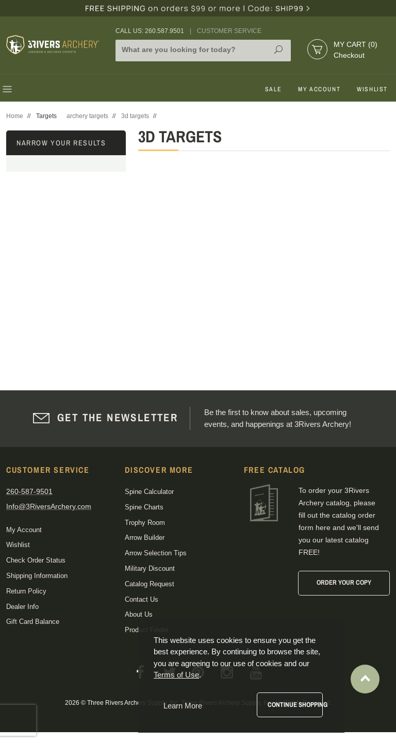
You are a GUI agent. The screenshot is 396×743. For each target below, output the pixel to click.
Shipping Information (37, 576)
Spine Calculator (149, 492)
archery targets (87, 116)
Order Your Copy (344, 582)
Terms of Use (176, 674)
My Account (319, 89)
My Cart (355, 44)
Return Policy (26, 591)
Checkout (349, 55)
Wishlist (372, 89)
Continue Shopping (295, 704)
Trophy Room (145, 522)
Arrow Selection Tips (156, 553)
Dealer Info (22, 606)
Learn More (182, 705)
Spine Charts (144, 507)
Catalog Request (149, 584)
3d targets (135, 116)
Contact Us (141, 599)
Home (14, 116)
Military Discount (150, 568)
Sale (273, 89)
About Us (139, 614)
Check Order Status (35, 560)
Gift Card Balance (32, 621)
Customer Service (229, 31)
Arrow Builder (144, 537)
